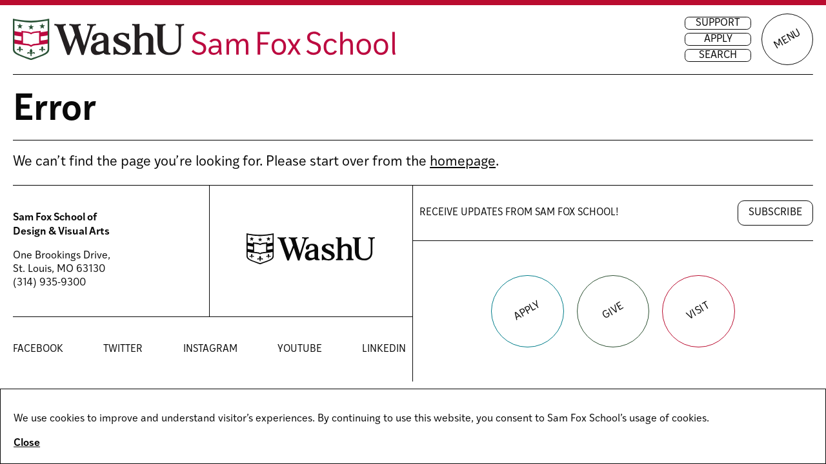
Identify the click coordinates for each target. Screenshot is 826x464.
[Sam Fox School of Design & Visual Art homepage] (204, 39)
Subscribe (775, 213)
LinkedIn (384, 349)
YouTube (299, 349)
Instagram (210, 349)
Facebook (38, 349)
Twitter (123, 349)
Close (27, 443)
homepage (463, 162)
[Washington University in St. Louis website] (311, 261)
